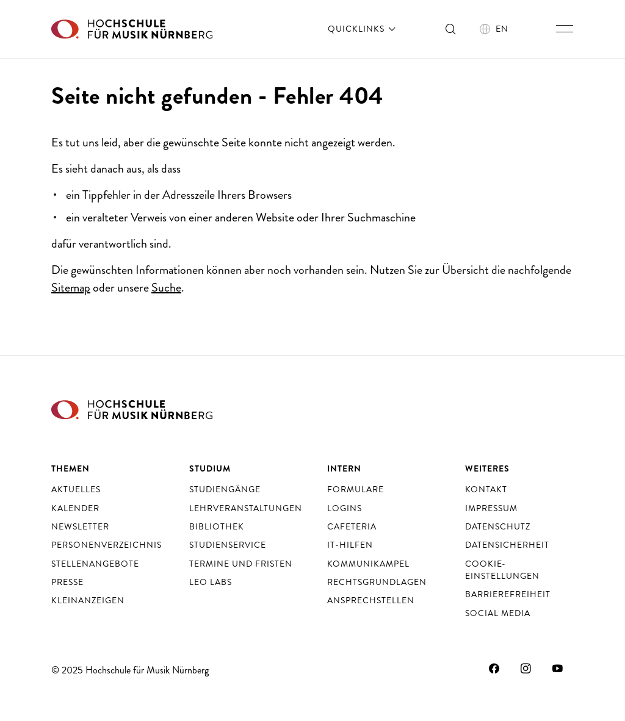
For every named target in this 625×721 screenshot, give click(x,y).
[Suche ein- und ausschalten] (451, 28)
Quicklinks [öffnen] (363, 29)
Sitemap (70, 287)
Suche (166, 287)
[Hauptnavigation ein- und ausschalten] (564, 29)
